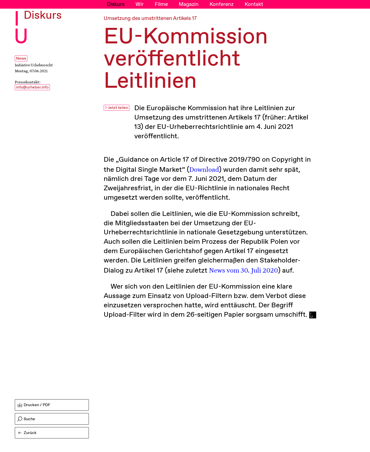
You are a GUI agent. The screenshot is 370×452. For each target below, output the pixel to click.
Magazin (188, 4)
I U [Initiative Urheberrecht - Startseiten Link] (21, 28)
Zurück (27, 432)
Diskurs (115, 4)
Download (204, 169)
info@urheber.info (32, 87)
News (21, 58)
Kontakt (254, 4)
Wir (140, 4)
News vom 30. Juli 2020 (243, 270)
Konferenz (222, 4)
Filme (161, 4)
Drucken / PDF (34, 405)
